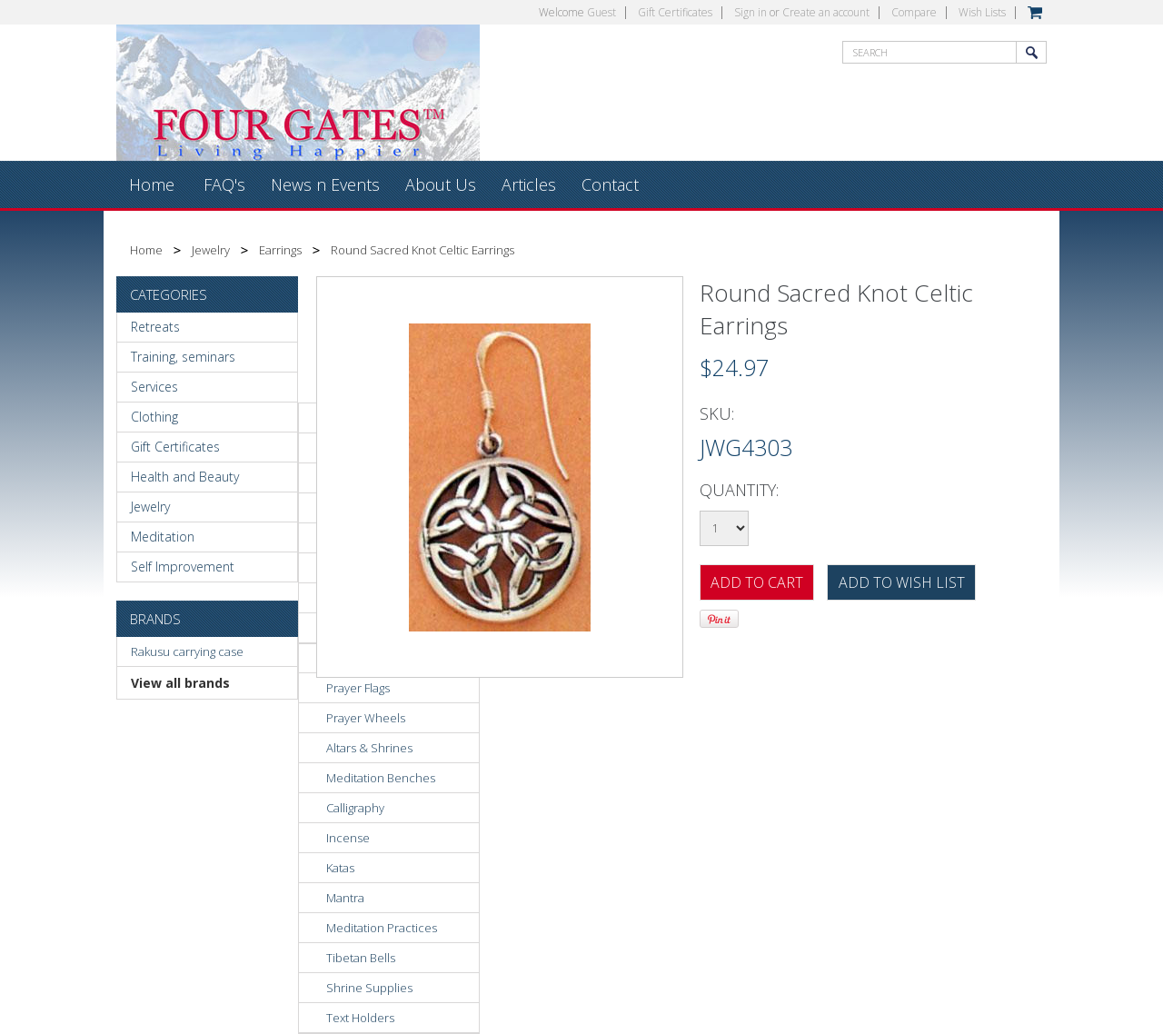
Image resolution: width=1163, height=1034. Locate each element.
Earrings (280, 250)
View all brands (180, 682)
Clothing (154, 416)
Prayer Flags (358, 688)
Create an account (826, 12)
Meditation (162, 536)
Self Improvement (182, 566)
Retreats (155, 326)
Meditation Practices (381, 928)
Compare (914, 12)
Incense (348, 838)
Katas (340, 868)
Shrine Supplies (369, 987)
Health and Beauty (185, 476)
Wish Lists (982, 12)
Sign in (750, 12)
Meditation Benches (380, 778)
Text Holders (360, 1017)
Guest (601, 12)
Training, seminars (183, 356)
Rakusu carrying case (187, 651)
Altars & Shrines (369, 748)
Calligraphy (355, 808)
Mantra (345, 898)
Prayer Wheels (365, 718)
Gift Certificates (675, 12)
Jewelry (211, 250)
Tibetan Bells (360, 957)
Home (146, 250)
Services (154, 386)
